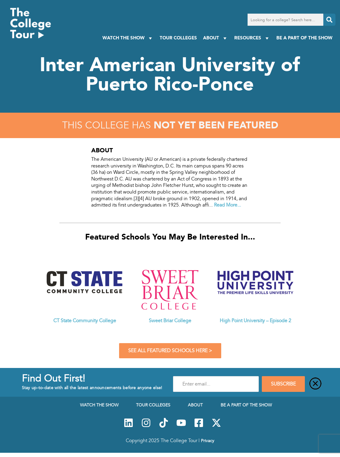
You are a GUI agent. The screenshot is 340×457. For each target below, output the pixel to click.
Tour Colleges (178, 37)
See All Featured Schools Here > (170, 351)
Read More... (227, 205)
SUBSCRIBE (283, 384)
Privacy (207, 440)
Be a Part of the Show (304, 37)
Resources (252, 38)
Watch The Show (128, 38)
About (215, 38)
